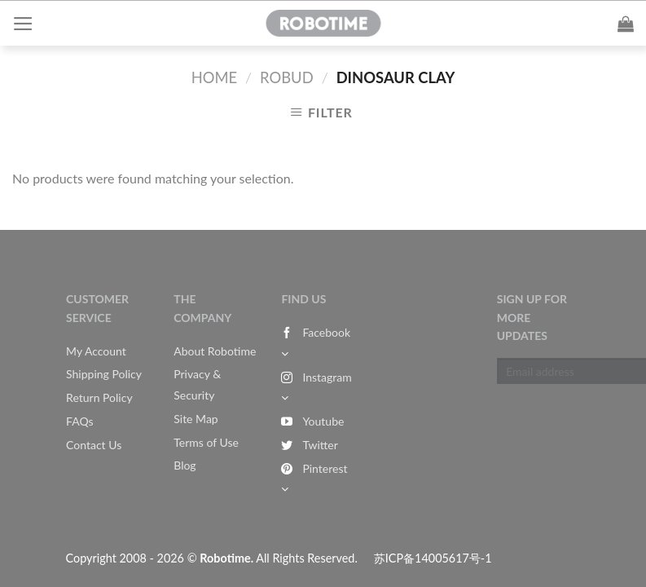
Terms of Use (206, 442)
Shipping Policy (104, 374)
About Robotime (215, 351)
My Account (96, 351)
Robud (287, 77)
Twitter (309, 445)
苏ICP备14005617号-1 (433, 558)
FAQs (79, 421)
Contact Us (93, 445)
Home (214, 77)
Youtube (312, 421)
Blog (185, 465)
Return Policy (99, 397)
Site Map (196, 419)
